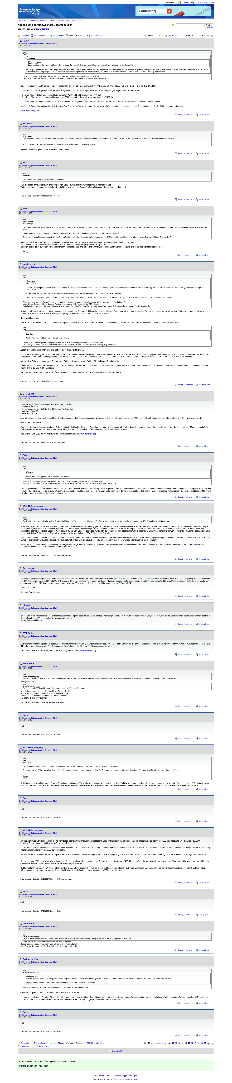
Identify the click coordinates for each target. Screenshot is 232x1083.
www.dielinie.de (27, 111)
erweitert (210, 28)
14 (186, 36)
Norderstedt (29, 264)
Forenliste (25, 36)
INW (25, 208)
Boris (25, 715)
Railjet (26, 41)
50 (88, 36)
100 (91, 36)
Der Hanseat (29, 568)
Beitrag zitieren (204, 114)
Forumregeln (131, 1076)
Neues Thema (58, 36)
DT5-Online (28, 394)
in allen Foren (100, 36)
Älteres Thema (44, 1046)
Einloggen (185, 2)
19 (202, 36)
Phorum (103, 1079)
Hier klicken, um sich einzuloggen (33, 1066)
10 (173, 36)
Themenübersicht (40, 36)
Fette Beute (28, 663)
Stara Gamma (42, 29)
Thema (73, 20)
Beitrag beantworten (185, 114)
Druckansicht (117, 1051)
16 (192, 36)
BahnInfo (136, 1079)
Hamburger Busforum (60, 20)
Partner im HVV (30, 959)
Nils (25, 162)
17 (195, 36)
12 (179, 36)
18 (198, 36)
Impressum (99, 1076)
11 (176, 36)
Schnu (26, 455)
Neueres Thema (27, 1046)
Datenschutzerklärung (115, 1076)
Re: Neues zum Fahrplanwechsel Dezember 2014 (38, 44)
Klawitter (27, 123)
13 (183, 36)
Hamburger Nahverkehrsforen (39, 20)
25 (85, 36)
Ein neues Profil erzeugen (204, 2)
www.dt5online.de (87, 434)
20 (205, 36)
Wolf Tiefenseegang (33, 506)
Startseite (22, 20)
